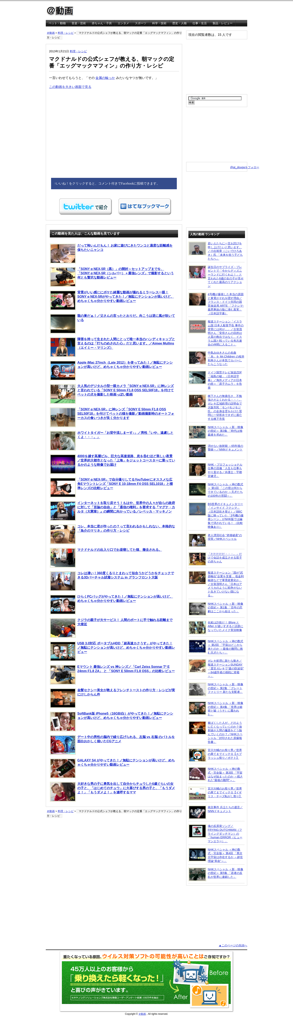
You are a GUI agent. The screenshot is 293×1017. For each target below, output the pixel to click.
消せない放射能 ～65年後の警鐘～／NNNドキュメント (215, 451)
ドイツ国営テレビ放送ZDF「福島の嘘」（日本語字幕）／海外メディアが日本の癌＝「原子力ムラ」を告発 (215, 380)
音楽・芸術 (79, 23)
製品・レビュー (223, 23)
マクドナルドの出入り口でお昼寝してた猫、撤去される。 (106, 558)
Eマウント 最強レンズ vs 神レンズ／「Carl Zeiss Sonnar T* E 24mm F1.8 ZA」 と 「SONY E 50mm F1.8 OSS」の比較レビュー (112, 675)
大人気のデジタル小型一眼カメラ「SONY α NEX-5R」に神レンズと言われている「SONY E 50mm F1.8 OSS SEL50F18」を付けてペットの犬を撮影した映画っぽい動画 (112, 394)
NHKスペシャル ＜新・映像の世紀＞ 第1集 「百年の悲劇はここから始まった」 (215, 609)
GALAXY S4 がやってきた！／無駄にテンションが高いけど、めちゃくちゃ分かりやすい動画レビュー (112, 768)
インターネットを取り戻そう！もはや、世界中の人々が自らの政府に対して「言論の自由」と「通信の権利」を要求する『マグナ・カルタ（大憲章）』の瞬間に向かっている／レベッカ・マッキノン (112, 511)
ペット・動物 (57, 23)
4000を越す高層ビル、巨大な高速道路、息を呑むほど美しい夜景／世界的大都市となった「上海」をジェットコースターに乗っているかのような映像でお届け (112, 464)
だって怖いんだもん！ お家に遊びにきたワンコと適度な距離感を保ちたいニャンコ (111, 254)
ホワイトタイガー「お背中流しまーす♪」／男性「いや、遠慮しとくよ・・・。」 (111, 441)
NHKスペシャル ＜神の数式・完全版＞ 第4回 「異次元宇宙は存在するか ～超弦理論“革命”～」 (215, 855)
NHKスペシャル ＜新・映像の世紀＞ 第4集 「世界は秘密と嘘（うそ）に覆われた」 (215, 708)
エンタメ (123, 23)
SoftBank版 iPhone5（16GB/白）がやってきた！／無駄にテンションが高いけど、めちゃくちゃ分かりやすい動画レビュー (111, 722)
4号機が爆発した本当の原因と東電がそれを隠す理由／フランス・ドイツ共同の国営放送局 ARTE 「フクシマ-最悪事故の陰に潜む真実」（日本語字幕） (216, 303)
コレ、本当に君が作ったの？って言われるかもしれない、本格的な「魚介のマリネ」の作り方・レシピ (112, 534)
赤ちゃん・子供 (102, 23)
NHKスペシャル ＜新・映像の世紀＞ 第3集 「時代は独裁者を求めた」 (215, 432)
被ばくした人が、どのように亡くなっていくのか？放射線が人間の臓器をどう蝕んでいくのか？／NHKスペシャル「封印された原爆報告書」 (215, 732)
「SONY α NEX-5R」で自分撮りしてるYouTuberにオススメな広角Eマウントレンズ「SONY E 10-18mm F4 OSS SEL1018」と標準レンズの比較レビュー (111, 488)
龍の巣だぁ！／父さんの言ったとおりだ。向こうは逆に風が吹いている (112, 324)
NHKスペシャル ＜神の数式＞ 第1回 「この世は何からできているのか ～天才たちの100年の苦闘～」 (215, 489)
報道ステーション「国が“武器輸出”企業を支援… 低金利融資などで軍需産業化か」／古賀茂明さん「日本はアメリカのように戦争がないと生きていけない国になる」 (216, 584)
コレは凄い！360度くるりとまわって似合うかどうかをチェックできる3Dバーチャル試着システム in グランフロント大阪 (112, 581)
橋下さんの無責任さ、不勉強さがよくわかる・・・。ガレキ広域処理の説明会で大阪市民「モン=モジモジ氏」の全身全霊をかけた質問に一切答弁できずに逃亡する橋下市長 (215, 407)
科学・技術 (159, 23)
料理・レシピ (66, 32)
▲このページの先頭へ (233, 945)
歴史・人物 (179, 23)
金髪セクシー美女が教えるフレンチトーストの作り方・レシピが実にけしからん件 (112, 698)
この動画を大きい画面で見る (70, 87)
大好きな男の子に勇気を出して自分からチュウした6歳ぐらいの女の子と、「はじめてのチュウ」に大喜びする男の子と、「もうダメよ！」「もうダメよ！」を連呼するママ (112, 792)
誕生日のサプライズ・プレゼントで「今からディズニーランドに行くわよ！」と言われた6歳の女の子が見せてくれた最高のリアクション (216, 276)
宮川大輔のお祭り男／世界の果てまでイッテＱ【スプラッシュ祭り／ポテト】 (215, 755)
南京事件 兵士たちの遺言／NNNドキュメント (215, 812)
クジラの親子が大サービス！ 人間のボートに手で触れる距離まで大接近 (111, 628)
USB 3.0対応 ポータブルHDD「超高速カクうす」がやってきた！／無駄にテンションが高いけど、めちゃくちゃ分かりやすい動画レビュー (112, 651)
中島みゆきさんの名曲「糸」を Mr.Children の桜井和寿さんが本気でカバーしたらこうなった (216, 358)
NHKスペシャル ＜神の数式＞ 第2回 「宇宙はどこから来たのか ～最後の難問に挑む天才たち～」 (215, 646)
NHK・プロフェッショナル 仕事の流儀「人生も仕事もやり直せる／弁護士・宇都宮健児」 (215, 470)
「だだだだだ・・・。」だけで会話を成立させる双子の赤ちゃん (215, 559)
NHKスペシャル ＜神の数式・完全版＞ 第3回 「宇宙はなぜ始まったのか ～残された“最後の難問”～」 (215, 774)
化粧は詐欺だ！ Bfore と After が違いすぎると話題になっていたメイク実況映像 (215, 627)
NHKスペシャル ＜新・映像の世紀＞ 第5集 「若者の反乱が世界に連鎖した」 (215, 874)
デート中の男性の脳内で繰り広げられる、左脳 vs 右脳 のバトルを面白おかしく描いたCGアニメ (112, 745)
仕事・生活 (199, 23)
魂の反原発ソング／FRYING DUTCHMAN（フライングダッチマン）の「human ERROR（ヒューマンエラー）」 (215, 833)
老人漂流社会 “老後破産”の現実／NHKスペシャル (215, 540)
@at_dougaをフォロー (244, 167)
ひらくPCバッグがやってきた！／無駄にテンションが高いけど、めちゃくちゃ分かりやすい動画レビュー (111, 605)
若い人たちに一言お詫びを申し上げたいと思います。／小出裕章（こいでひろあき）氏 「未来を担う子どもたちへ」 (215, 251)
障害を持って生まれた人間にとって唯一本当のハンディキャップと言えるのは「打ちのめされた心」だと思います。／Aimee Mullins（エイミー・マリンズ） (112, 347)
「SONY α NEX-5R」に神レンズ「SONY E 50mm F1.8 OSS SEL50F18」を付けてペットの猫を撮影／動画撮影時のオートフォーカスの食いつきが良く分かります (112, 417)
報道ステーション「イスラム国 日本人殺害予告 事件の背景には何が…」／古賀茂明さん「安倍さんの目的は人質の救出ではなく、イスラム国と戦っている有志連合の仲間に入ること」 (216, 333)
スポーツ (140, 23)
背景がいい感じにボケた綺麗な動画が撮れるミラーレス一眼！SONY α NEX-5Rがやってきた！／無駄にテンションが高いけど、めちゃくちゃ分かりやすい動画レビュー (112, 300)
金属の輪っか (105, 78)
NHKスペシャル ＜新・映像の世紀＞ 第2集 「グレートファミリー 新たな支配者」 (215, 689)
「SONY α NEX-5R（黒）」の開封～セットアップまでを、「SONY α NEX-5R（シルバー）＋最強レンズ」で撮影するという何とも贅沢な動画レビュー (112, 277)
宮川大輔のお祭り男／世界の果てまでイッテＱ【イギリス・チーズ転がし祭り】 (215, 793)
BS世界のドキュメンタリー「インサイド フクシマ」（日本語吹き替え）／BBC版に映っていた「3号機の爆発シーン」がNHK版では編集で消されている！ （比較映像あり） (216, 515)
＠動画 (51, 32)
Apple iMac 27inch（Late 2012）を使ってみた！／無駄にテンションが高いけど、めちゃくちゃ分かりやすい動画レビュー (111, 371)
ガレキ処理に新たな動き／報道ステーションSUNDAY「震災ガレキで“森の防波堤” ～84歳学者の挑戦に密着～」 (216, 668)
